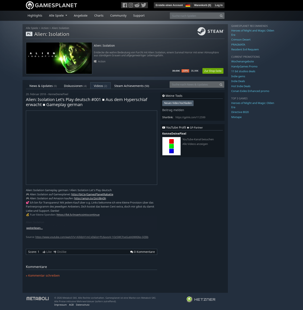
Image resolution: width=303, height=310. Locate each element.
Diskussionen (75, 86)
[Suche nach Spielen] (194, 15)
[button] (187, 5)
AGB (71, 304)
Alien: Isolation (60, 28)
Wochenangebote (242, 61)
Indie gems (238, 76)
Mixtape (236, 117)
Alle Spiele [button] (57, 15)
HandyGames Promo (244, 66)
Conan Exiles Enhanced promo (250, 91)
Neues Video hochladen (178, 103)
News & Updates (43, 86)
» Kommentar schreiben (43, 275)
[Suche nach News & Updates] (194, 84)
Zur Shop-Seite (213, 71)
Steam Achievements (131, 86)
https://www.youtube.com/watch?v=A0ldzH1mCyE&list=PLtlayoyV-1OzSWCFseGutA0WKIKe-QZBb (91, 237)
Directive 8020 (240, 112)
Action (45, 28)
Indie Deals (238, 81)
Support (139, 15)
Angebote (81, 15)
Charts (99, 15)
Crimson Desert (241, 39)
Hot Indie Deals (240, 86)
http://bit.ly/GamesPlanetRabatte (92, 194)
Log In (219, 5)
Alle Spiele (32, 28)
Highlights (35, 15)
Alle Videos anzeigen (195, 144)
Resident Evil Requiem (245, 49)
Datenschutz (82, 304)
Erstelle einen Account (169, 5)
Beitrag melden (173, 110)
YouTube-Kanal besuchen (198, 139)
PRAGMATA (238, 44)
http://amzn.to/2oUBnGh (90, 198)
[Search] (221, 15)
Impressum (60, 304)
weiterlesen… (34, 228)
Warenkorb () (202, 5)
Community (118, 15)
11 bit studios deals (243, 71)
